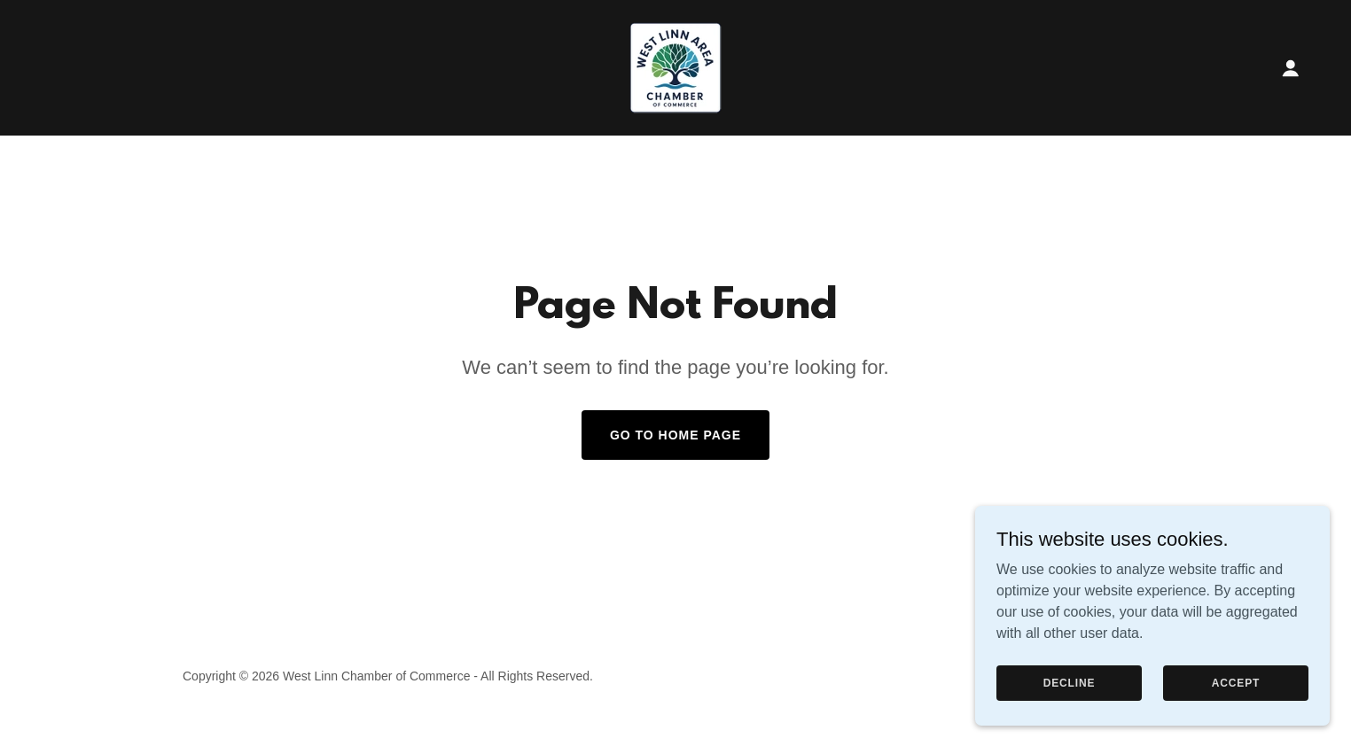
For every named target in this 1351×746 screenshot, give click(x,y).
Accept (1236, 682)
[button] (1290, 68)
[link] (675, 66)
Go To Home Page (675, 435)
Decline (1069, 682)
